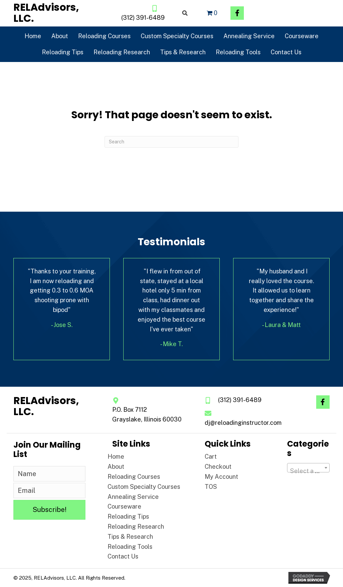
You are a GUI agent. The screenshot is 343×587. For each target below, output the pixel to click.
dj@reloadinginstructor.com (243, 422)
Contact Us (123, 556)
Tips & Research (130, 536)
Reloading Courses (134, 476)
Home (116, 456)
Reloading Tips (128, 516)
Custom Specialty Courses (144, 486)
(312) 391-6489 (143, 17)
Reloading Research (136, 526)
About (116, 466)
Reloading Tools (130, 546)
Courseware (124, 506)
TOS (211, 486)
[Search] (171, 142)
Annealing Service (133, 496)
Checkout (218, 466)
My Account (221, 476)
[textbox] (308, 471)
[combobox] (308, 467)
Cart (211, 456)
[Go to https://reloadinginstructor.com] (56, 13)
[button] (237, 13)
